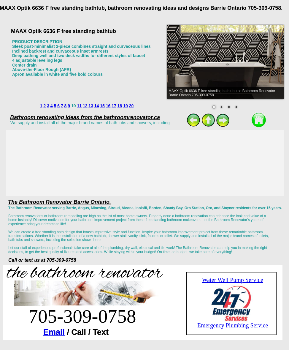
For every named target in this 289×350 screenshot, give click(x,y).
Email (54, 332)
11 (79, 105)
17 (114, 105)
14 (96, 105)
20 (131, 105)
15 (102, 105)
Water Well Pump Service (232, 280)
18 (119, 105)
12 (85, 105)
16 (108, 105)
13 (90, 105)
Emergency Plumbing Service (232, 325)
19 (125, 105)
